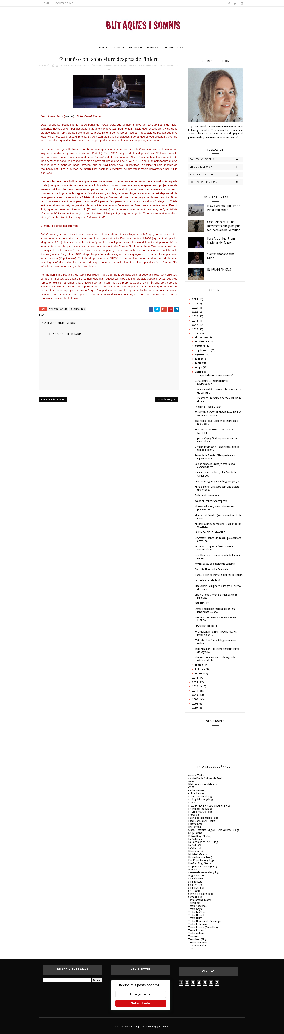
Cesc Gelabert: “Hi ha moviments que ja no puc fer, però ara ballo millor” (224, 226)
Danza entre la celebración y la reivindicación (211, 382)
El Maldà (193, 802)
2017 (195, 324)
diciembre (202, 337)
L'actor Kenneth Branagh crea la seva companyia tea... (215, 465)
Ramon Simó (158, 65)
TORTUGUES (202, 603)
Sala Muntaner (196, 887)
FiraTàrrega (194, 826)
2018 (195, 320)
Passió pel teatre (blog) (201, 860)
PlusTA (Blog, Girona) (200, 863)
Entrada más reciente (52, 399)
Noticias (136, 47)
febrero (200, 669)
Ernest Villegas (104, 65)
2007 (195, 707)
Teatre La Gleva (196, 912)
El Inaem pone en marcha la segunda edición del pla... (215, 659)
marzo (199, 664)
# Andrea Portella (58, 309)
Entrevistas (173, 47)
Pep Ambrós (145, 65)
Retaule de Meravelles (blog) (204, 872)
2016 (195, 329)
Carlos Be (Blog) (197, 790)
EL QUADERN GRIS (219, 269)
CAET (191, 787)
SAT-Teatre (194, 890)
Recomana (194, 869)
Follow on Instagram (216, 182)
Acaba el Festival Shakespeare (211, 501)
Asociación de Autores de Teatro (206, 778)
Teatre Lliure (195, 918)
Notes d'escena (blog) (200, 857)
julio (198, 358)
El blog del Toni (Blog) (200, 799)
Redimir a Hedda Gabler (208, 406)
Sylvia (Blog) (195, 896)
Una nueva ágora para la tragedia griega (217, 481)
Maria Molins (120, 65)
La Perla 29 (194, 845)
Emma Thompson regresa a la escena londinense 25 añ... (215, 610)
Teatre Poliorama (197, 924)
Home (46, 3)
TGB (190, 948)
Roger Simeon (196, 875)
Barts (191, 781)
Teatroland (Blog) (198, 939)
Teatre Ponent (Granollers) (203, 927)
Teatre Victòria (196, 933)
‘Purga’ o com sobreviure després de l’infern (219, 574)
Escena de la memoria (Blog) (203, 817)
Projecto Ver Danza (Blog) (202, 866)
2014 (195, 677)
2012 (195, 686)
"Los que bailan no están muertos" (214, 375)
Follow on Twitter (216, 159)
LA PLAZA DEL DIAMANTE (210, 532)
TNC (109, 69)
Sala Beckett (195, 881)
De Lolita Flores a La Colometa (211, 569)
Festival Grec (195, 823)
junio (198, 362)
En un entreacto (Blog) (200, 811)
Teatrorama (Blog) (198, 942)
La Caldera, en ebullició (207, 580)
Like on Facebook (216, 167)
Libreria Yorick (195, 851)
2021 (195, 307)
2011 (195, 690)
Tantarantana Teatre (199, 899)
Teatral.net (194, 902)
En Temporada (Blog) (200, 808)
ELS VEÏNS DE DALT (206, 626)
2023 (195, 299)
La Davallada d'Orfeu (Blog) (203, 842)
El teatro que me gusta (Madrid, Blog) (209, 805)
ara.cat (69, 116)
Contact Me (64, 3)
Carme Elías (89, 65)
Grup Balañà (195, 833)
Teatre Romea (196, 930)
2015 (195, 333)
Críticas (118, 47)
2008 (195, 703)
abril (198, 371)
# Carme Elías (78, 309)
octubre (200, 345)
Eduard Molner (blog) (200, 796)
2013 (195, 682)
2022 (195, 303)
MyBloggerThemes (158, 1026)
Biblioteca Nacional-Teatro (202, 784)
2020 (195, 311)
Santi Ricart (172, 65)
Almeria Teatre (196, 775)
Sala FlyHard (195, 884)
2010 (195, 694)
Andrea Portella (73, 65)
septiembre (203, 350)
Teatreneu (193, 936)
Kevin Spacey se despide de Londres (215, 563)
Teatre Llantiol (196, 915)
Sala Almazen (195, 878)
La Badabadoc (196, 839)
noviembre (202, 341)
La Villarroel (194, 848)
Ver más (235, 137)
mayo (199, 367)
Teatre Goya (195, 909)
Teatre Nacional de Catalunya (204, 921)
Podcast (153, 47)
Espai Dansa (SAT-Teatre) (202, 820)
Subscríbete (140, 1003)
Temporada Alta (197, 945)
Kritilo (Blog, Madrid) (199, 836)
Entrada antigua (166, 399)
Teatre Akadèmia (197, 905)
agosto (200, 354)
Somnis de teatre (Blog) (201, 893)
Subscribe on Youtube (216, 175)
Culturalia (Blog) (197, 793)
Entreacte (193, 814)
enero (199, 673)
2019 (195, 316)
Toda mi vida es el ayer (207, 495)
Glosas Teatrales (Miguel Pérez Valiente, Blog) (213, 829)
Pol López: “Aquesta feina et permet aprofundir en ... (214, 548)
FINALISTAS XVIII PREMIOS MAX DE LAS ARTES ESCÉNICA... (218, 414)
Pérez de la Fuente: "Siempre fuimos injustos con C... (215, 457)
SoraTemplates (136, 1026)
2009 (195, 699)
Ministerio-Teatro (197, 854)
